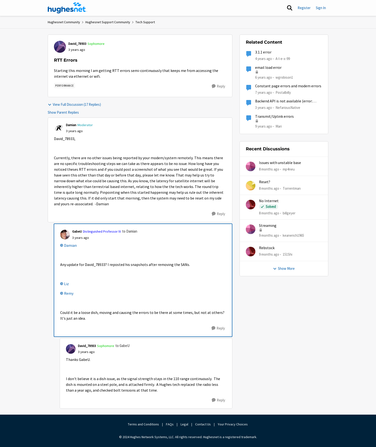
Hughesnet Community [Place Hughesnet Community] (64, 22)
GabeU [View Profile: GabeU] (77, 231)
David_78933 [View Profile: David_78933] (77, 43)
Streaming (267, 225)
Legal (184, 424)
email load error (268, 67)
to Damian (129, 231)
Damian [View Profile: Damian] (71, 125)
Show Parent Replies (63, 112)
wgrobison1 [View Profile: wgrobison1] (284, 77)
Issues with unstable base (280, 162)
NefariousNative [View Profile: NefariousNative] (288, 107)
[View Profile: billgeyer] (250, 204)
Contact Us (203, 424)
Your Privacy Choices (233, 424)
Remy (68, 293)
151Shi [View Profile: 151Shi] (287, 254)
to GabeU (122, 345)
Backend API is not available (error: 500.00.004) (283, 101)
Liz (66, 284)
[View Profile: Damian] (59, 128)
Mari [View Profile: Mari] (279, 126)
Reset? (264, 182)
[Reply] (218, 86)
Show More (284, 268)
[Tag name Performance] (64, 85)
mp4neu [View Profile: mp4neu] (289, 169)
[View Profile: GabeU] (65, 234)
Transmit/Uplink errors (274, 116)
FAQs (170, 424)
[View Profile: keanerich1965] (250, 229)
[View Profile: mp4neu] (250, 166)
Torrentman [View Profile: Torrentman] (292, 188)
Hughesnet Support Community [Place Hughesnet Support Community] (107, 22)
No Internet (269, 201)
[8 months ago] (269, 169)
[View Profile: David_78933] (60, 47)
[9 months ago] (269, 235)
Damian (70, 245)
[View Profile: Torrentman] (250, 185)
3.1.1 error (263, 52)
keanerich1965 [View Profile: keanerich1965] (293, 235)
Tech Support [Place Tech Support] (145, 22)
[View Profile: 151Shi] (250, 251)
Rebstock (267, 248)
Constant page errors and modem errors (288, 86)
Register (304, 8)
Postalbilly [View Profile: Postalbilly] (283, 92)
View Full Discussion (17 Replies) (74, 104)
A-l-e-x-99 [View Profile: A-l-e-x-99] (283, 58)
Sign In (321, 8)
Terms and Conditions (143, 424)
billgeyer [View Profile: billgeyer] (289, 213)
